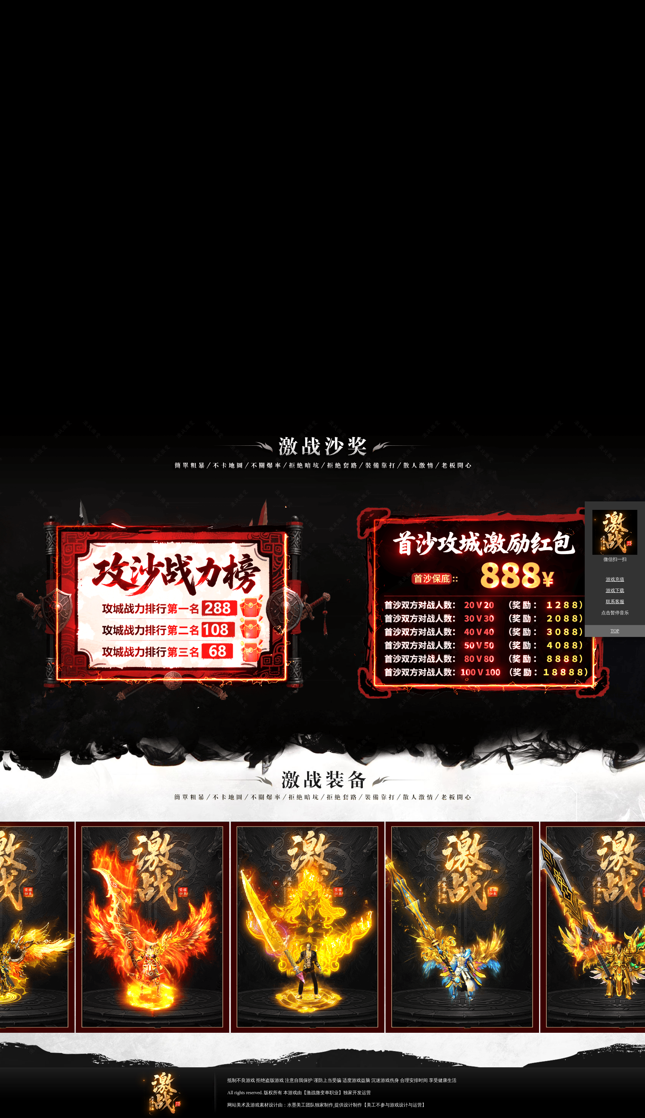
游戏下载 (615, 590)
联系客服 (615, 601)
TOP (614, 630)
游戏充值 (615, 579)
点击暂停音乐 (615, 612)
